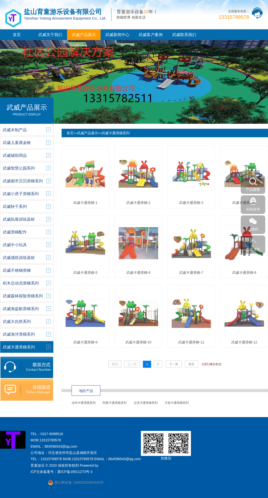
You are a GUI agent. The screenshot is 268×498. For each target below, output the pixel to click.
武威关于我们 (50, 35)
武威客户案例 (151, 35)
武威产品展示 (84, 35)
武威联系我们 (184, 35)
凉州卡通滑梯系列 (84, 403)
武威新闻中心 (117, 35)
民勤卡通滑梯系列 (115, 403)
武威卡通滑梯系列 (116, 133)
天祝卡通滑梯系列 (177, 403)
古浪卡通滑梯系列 (146, 403)
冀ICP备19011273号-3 (74, 472)
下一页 (173, 364)
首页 (17, 35)
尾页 (191, 364)
